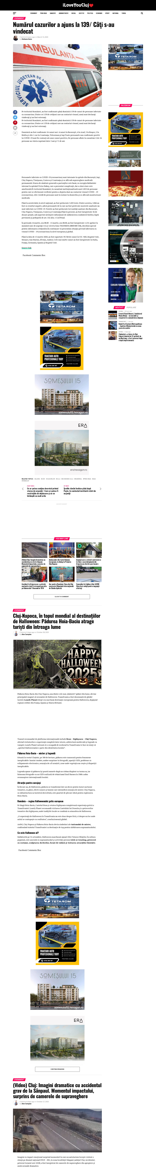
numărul (78, 479)
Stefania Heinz (27, 39)
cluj (58, 479)
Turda (124, 13)
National (116, 13)
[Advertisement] (62, 160)
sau (94, 479)
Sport (107, 13)
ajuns (37, 479)
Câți (43, 479)
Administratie (63, 13)
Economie (99, 13)
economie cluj (67, 479)
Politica (90, 13)
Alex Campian (26, 634)
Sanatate (53, 13)
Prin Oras (43, 13)
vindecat (26, 481)
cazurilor (51, 479)
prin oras (87, 479)
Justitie (81, 13)
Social (73, 13)
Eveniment (33, 13)
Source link (26, 247)
